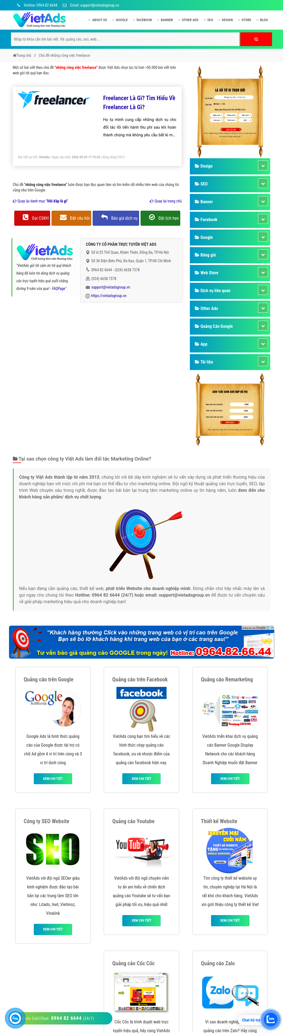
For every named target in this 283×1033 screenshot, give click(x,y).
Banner (165, 20)
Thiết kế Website (219, 821)
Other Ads (188, 20)
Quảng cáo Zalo (218, 963)
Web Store (206, 272)
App (201, 344)
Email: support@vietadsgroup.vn (91, 5)
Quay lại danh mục (40, 201)
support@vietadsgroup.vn (110, 287)
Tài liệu (204, 362)
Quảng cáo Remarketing (227, 679)
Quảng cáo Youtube (133, 821)
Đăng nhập (109, 157)
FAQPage (58, 288)
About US (97, 20)
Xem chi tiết (53, 779)
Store (244, 20)
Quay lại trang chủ (166, 201)
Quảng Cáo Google (214, 326)
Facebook (142, 20)
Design (225, 20)
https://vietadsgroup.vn (109, 295)
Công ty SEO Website (46, 821)
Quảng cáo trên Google (49, 679)
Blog (262, 20)
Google (120, 20)
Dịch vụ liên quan (212, 290)
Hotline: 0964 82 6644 (36, 5)
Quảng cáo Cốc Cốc (133, 963)
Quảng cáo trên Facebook (140, 679)
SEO (208, 20)
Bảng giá (205, 255)
